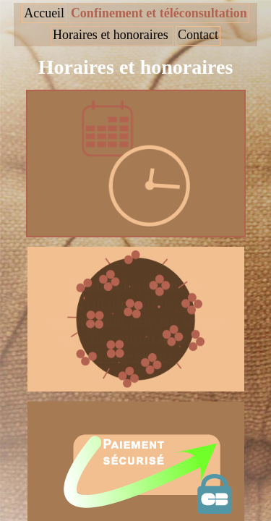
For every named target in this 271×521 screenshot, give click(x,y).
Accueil (44, 13)
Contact (198, 34)
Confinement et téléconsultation (159, 13)
